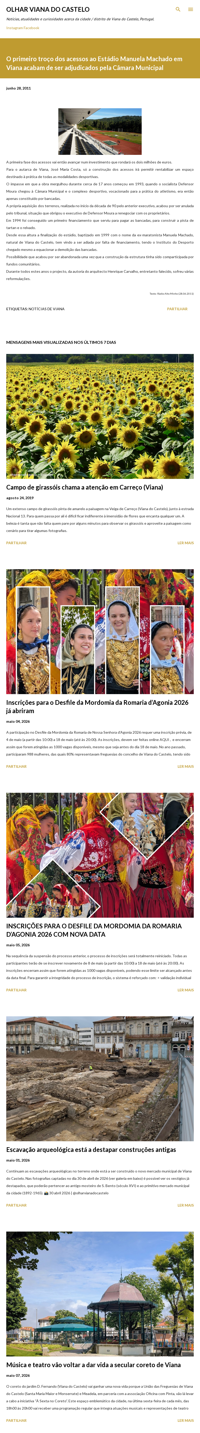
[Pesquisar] (178, 9)
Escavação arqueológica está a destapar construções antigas (91, 1149)
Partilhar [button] (177, 309)
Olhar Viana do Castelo (48, 9)
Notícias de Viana (47, 309)
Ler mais (186, 543)
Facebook (31, 28)
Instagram (14, 28)
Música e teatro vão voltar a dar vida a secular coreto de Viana (93, 1364)
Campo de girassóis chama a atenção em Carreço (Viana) (84, 487)
